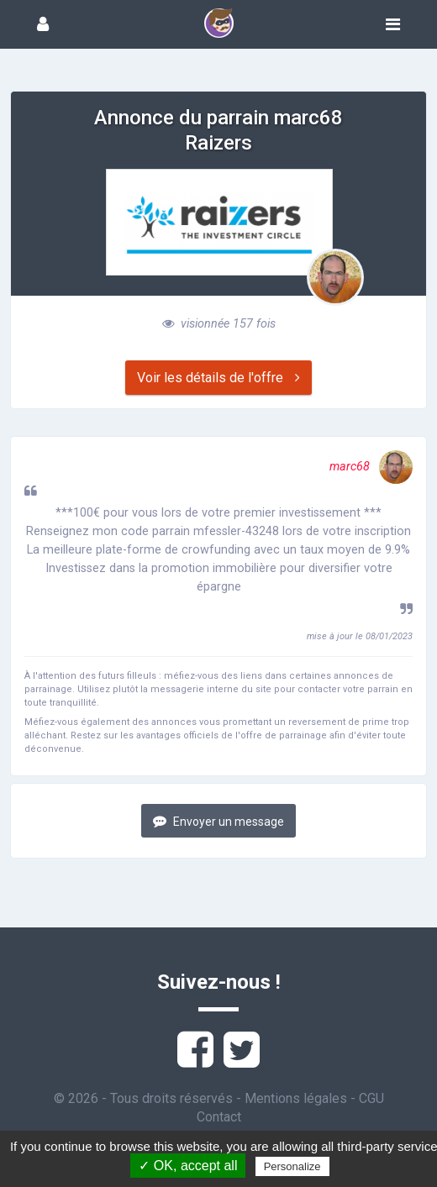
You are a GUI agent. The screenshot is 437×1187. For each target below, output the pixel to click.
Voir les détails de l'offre (218, 378)
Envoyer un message (218, 821)
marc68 (371, 467)
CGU (371, 1098)
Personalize (292, 1166)
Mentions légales (296, 1098)
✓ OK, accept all (188, 1165)
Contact (219, 1117)
